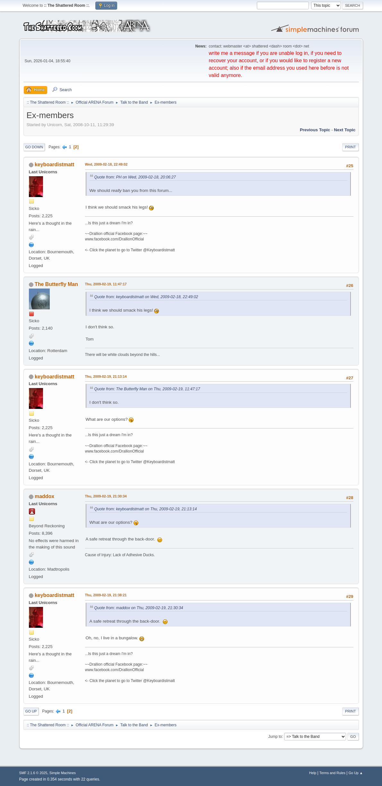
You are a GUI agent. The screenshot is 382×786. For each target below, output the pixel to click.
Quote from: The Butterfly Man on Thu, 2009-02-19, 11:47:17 (147, 389)
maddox (44, 496)
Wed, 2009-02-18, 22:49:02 (106, 164)
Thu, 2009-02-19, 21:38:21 (106, 595)
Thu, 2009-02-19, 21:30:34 (106, 496)
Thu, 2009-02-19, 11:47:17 (106, 284)
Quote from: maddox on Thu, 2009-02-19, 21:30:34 (138, 608)
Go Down (34, 147)
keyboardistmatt (54, 164)
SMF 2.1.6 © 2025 (33, 773)
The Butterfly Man (56, 284)
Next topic (344, 129)
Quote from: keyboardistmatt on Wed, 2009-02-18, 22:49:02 (146, 297)
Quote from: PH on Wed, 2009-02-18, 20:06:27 (135, 177)
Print (350, 147)
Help (312, 773)
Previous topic (315, 129)
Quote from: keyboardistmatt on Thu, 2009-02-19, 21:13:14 (145, 509)
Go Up (31, 711)
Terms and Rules (332, 773)
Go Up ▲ (356, 773)
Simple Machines (62, 773)
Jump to (275, 736)
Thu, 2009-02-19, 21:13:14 (106, 376)
